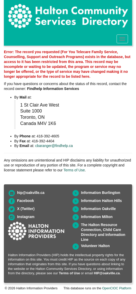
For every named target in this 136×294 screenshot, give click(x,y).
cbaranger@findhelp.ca (54, 146)
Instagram (25, 217)
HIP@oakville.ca (107, 273)
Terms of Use (74, 170)
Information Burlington (100, 193)
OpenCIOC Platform (116, 288)
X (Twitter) (25, 209)
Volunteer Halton (95, 246)
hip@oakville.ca (30, 193)
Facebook (25, 201)
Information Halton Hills (101, 201)
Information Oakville (98, 209)
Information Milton (97, 217)
